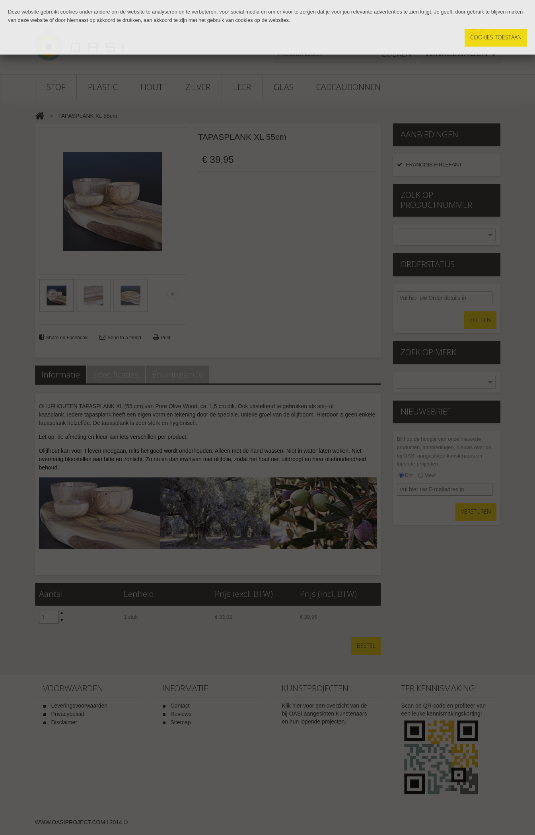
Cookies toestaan (495, 37)
